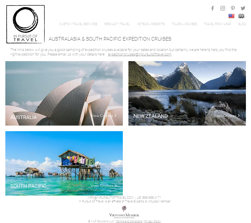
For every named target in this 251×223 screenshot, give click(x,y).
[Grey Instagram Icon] (223, 8)
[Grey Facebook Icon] (212, 8)
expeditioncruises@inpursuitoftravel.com (140, 54)
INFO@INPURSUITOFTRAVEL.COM (110, 197)
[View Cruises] (101, 115)
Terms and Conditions (129, 221)
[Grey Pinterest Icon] (233, 8)
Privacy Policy (152, 221)
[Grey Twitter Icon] (243, 8)
